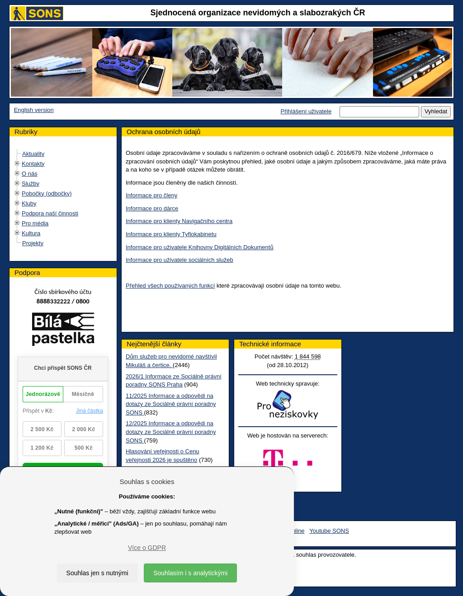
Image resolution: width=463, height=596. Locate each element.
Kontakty (33, 163)
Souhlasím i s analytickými (190, 573)
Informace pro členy (151, 195)
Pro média (35, 223)
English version (34, 110)
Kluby (29, 203)
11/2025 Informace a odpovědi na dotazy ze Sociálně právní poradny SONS (171, 404)
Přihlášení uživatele (305, 111)
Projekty (32, 243)
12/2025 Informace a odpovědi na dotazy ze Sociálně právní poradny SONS (171, 431)
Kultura (31, 233)
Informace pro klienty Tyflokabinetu (171, 234)
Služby (30, 183)
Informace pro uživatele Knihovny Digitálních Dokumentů (200, 247)
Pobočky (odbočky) (47, 193)
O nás (30, 173)
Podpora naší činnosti (50, 213)
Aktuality (33, 153)
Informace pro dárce (152, 208)
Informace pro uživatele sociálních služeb (179, 259)
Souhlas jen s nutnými (97, 573)
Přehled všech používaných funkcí (170, 285)
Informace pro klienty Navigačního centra (179, 221)
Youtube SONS (329, 530)
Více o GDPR (147, 547)
